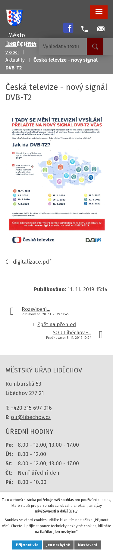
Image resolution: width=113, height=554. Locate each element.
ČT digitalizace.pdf (28, 262)
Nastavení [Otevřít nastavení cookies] (87, 545)
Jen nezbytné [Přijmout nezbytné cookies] (58, 545)
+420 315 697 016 (31, 408)
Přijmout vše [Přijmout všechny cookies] (27, 545)
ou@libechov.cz (31, 417)
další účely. (69, 511)
